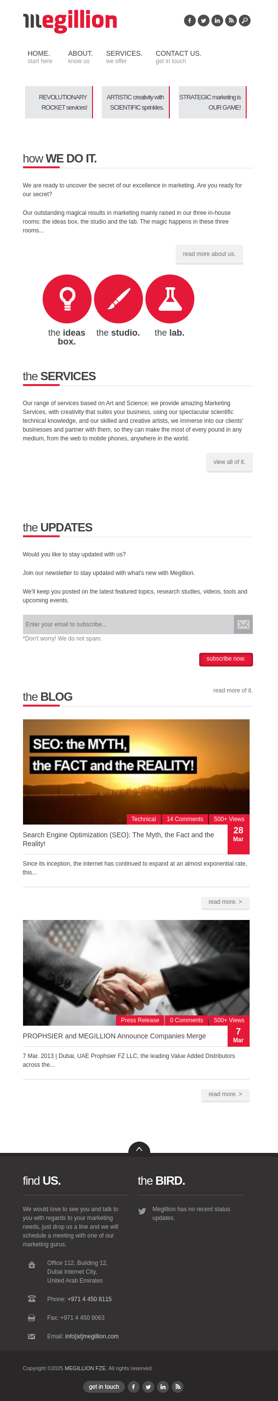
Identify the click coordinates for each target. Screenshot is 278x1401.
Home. (40, 57)
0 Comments (186, 1020)
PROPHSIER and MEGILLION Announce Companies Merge (114, 1036)
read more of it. (233, 690)
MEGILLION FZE (85, 1368)
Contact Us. (177, 57)
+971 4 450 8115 (90, 1299)
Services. (123, 57)
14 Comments (185, 819)
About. (79, 57)
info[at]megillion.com (91, 1336)
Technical (144, 819)
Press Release (140, 1020)
